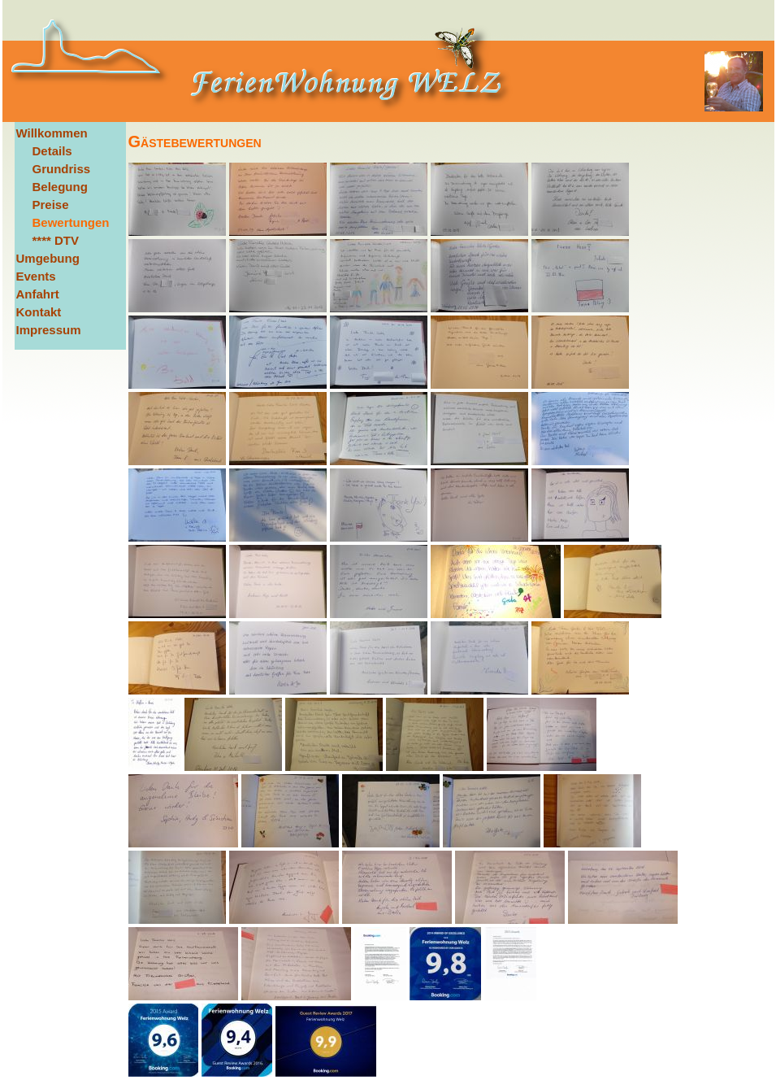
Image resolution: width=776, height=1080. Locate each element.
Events (36, 276)
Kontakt (39, 312)
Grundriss (62, 169)
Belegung (60, 187)
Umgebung (48, 258)
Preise (51, 204)
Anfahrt (37, 294)
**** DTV (56, 240)
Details (52, 151)
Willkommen (52, 133)
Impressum (48, 330)
